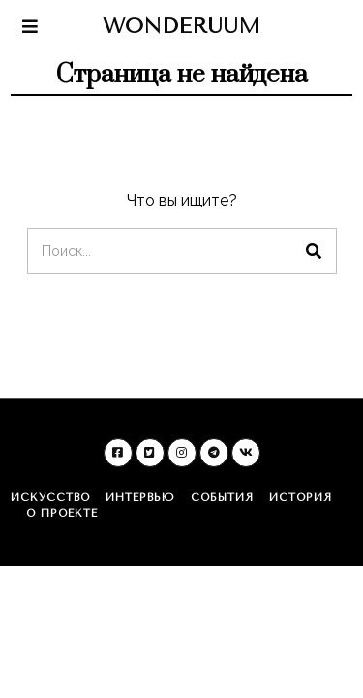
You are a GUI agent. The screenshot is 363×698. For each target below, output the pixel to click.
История (300, 498)
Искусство (50, 498)
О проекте (62, 513)
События (222, 498)
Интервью (140, 498)
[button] (313, 251)
